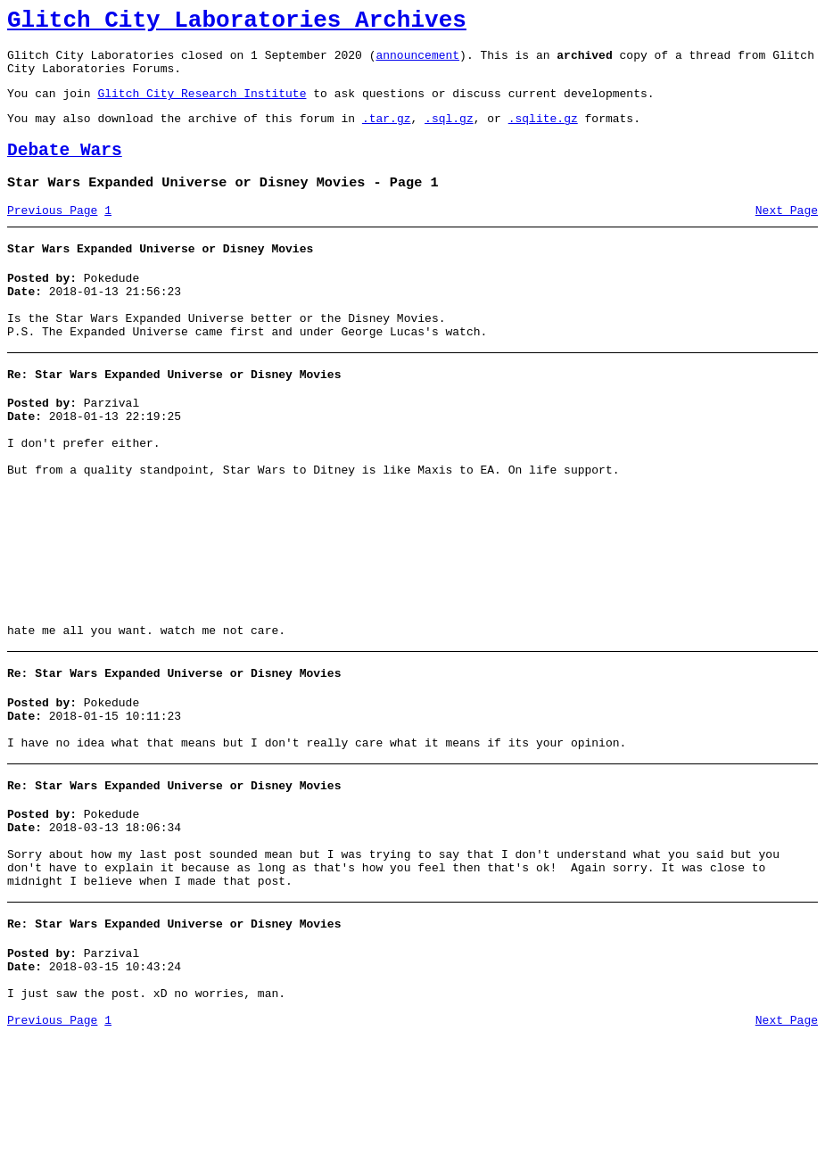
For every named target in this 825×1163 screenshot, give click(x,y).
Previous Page (52, 235)
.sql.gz (449, 134)
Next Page (786, 235)
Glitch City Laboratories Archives (236, 23)
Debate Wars (64, 169)
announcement (417, 62)
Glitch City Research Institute (201, 106)
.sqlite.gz (543, 134)
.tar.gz (386, 134)
